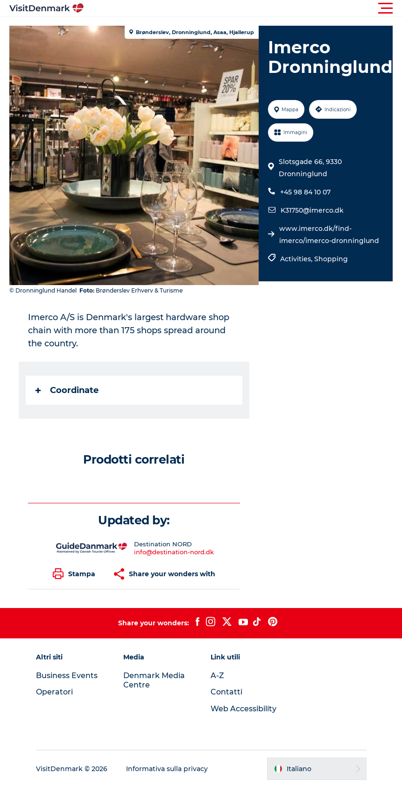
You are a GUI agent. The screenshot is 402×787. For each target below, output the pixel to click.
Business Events (67, 675)
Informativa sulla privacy (167, 769)
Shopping (331, 259)
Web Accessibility (243, 708)
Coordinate (67, 390)
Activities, (297, 259)
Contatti (226, 691)
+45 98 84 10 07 (305, 192)
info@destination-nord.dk (174, 552)
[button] (243, 8)
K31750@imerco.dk (312, 210)
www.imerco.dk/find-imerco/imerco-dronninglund (329, 234)
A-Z (217, 675)
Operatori (54, 691)
